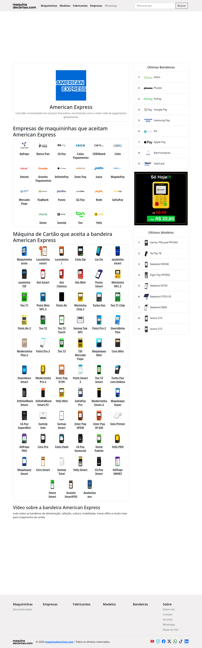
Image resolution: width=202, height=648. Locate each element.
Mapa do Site (170, 629)
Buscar (182, 5)
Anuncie (167, 619)
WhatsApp (111, 5)
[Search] (155, 6)
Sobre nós (169, 609)
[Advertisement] (101, 35)
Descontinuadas (22, 609)
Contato (167, 614)
